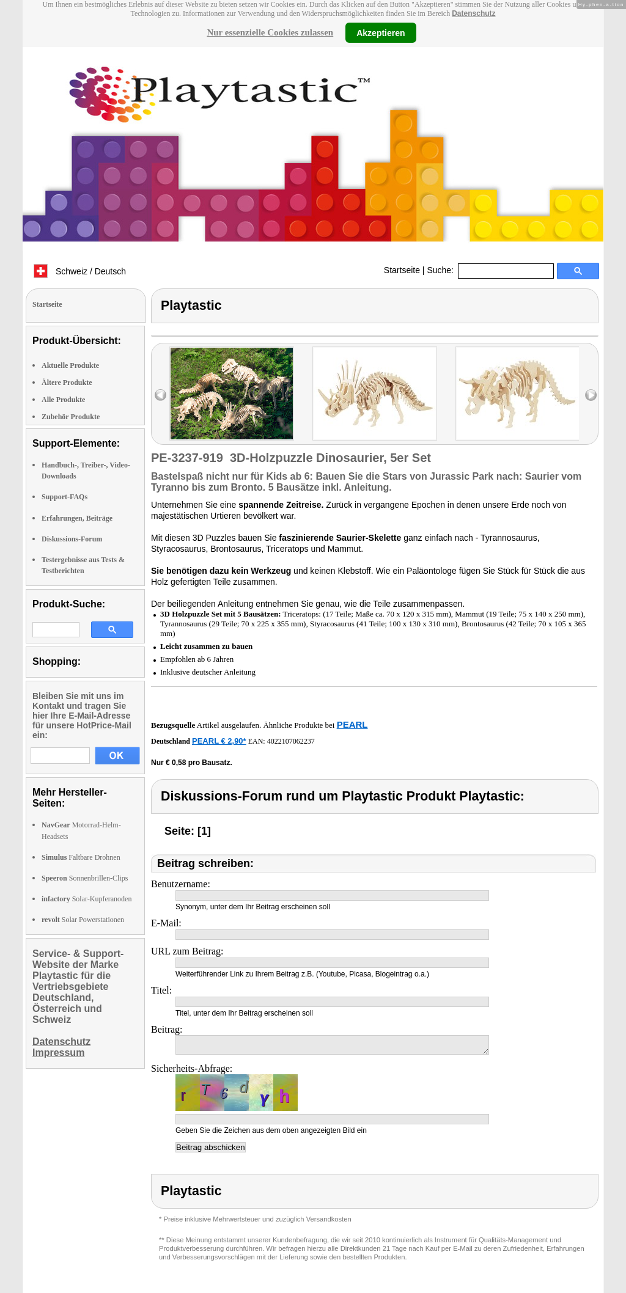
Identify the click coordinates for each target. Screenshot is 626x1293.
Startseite (402, 270)
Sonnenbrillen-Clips (85, 878)
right (591, 395)
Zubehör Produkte (71, 416)
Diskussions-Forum (72, 539)
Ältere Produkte (67, 382)
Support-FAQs (64, 497)
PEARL (352, 724)
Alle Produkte (63, 399)
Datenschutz (473, 13)
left (160, 395)
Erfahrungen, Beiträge (77, 518)
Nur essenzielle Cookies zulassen (270, 32)
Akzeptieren (380, 32)
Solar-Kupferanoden (86, 899)
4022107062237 (291, 741)
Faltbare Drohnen (81, 857)
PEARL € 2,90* (219, 740)
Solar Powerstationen (83, 919)
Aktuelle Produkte (70, 365)
